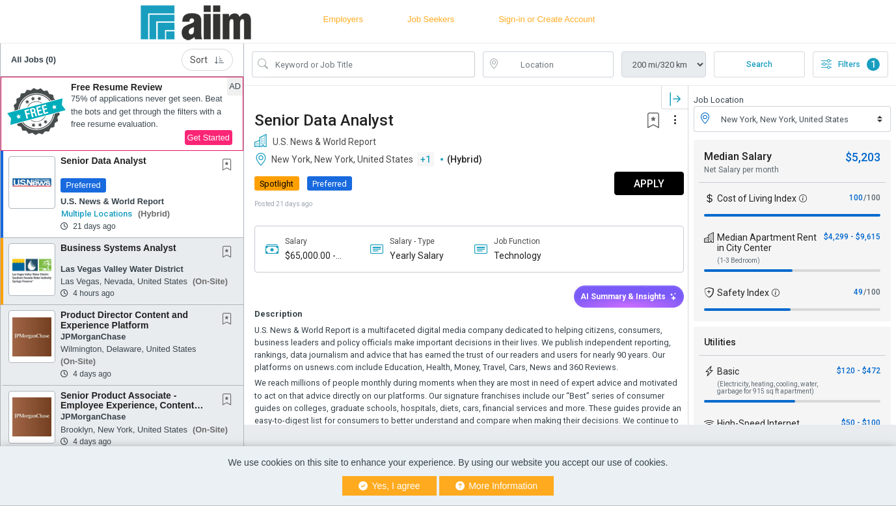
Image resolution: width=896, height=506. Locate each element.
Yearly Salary (415, 255)
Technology (514, 255)
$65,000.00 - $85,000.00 (310, 255)
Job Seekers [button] (430, 19)
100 (856, 197)
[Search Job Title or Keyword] (372, 64)
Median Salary (738, 156)
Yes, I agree (389, 486)
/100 (871, 197)
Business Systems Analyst (118, 248)
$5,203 (862, 157)
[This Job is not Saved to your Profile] (229, 166)
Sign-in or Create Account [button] (546, 19)
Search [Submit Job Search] (759, 64)
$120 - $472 (858, 370)
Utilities (720, 342)
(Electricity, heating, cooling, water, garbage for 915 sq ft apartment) (767, 387)
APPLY (642, 184)
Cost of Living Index (756, 198)
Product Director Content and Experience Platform (124, 320)
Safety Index (743, 292)
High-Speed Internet (758, 423)
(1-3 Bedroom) (738, 260)
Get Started (208, 137)
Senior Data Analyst (103, 160)
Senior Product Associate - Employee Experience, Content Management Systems (127, 405)
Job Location (719, 100)
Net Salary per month (741, 169)
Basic (728, 371)
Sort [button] (207, 60)
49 (858, 292)
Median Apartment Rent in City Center (767, 242)
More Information (496, 486)
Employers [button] (343, 19)
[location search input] (557, 64)
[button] (122, 114)
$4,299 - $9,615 (852, 236)
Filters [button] (850, 64)
